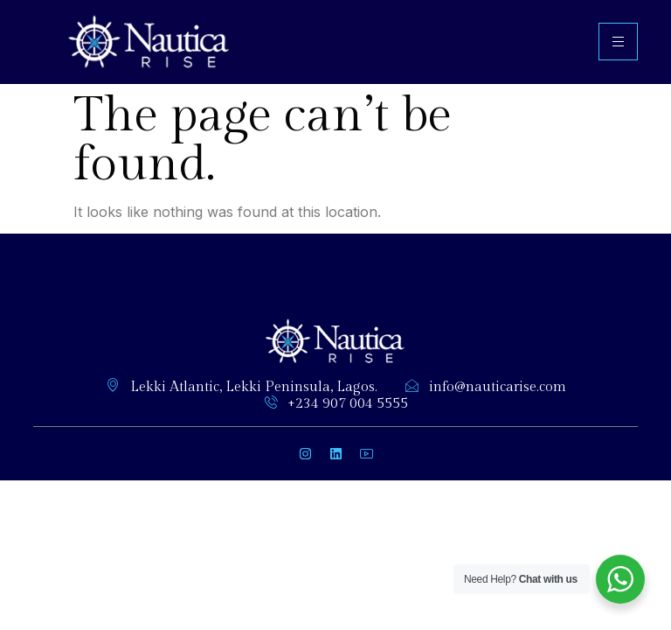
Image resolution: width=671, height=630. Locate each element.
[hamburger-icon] (618, 41)
